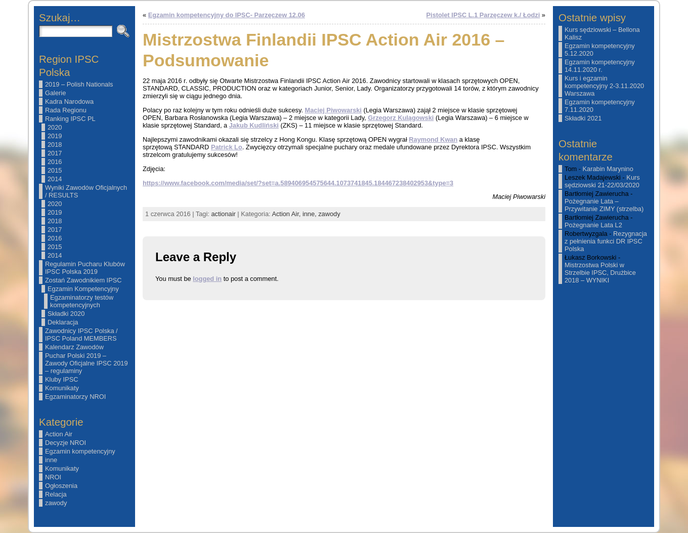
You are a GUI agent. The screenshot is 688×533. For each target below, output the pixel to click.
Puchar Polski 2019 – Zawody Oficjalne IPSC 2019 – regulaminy (86, 363)
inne (51, 460)
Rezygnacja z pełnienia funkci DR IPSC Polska (606, 241)
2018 (55, 144)
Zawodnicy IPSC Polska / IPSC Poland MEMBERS (81, 334)
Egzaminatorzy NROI (75, 396)
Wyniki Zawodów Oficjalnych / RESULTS (86, 191)
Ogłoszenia (61, 485)
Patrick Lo (226, 147)
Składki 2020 (66, 313)
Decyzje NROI (65, 442)
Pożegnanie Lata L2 (593, 225)
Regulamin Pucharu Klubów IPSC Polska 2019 (85, 267)
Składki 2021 (583, 118)
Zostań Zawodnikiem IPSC (83, 280)
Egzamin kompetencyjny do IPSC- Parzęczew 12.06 (226, 15)
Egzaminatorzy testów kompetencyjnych (81, 301)
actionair (223, 214)
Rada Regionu (66, 110)
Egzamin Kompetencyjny (83, 289)
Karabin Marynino (608, 169)
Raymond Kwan (433, 139)
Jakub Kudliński (254, 125)
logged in (207, 278)
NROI (53, 477)
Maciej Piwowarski (333, 110)
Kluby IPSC (61, 379)
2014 (55, 179)
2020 (55, 127)
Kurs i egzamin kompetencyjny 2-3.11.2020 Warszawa (604, 85)
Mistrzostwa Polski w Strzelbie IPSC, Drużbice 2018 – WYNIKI (600, 272)
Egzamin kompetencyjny (80, 451)
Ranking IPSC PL (70, 118)
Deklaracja (63, 322)
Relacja (56, 494)
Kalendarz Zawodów (74, 347)
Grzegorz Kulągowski (401, 117)
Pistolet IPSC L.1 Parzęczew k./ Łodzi (483, 15)
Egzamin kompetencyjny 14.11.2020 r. (600, 65)
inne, (310, 214)
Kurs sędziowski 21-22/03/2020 (602, 181)
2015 (55, 170)
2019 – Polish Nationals (79, 84)
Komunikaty (62, 388)
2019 (55, 136)
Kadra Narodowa (69, 101)
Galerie (55, 93)
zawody (56, 503)
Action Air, (287, 214)
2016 (55, 162)
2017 (55, 153)
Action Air (58, 434)
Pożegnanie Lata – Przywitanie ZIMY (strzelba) (604, 205)
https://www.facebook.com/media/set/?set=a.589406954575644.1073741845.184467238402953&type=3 (298, 183)
